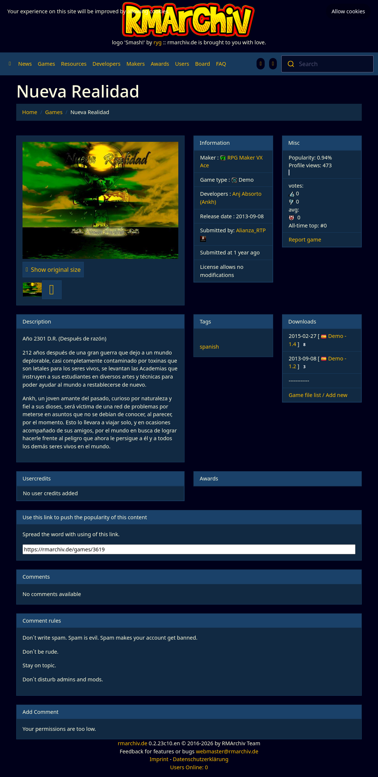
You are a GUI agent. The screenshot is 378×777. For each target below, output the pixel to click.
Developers (106, 63)
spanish (209, 346)
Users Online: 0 (189, 767)
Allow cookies (348, 11)
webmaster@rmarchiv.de (227, 751)
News (25, 63)
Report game (305, 239)
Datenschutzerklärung (200, 759)
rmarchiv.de (132, 743)
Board (202, 63)
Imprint (159, 759)
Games (46, 63)
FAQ (221, 63)
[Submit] (290, 64)
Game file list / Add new (318, 394)
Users (182, 63)
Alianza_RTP (250, 230)
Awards (160, 63)
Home (29, 112)
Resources (73, 63)
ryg (158, 42)
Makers (135, 63)
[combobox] (327, 63)
